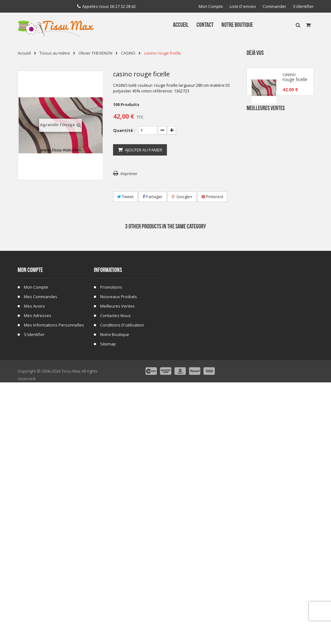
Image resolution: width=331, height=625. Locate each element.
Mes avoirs (34, 542)
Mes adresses (37, 551)
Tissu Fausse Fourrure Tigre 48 (293, 307)
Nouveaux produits (118, 532)
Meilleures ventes (117, 542)
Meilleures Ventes (266, 125)
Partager (153, 196)
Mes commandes (40, 532)
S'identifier (303, 6)
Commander (274, 6)
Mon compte (211, 6)
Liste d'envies (243, 6)
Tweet (125, 196)
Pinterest (212, 196)
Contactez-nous (115, 551)
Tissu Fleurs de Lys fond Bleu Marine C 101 (293, 269)
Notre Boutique (114, 570)
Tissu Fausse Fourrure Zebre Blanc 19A (294, 193)
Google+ (182, 196)
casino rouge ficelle (294, 79)
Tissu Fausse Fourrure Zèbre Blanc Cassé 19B (294, 231)
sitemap (108, 580)
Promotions (111, 523)
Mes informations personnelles (54, 561)
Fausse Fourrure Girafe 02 (294, 382)
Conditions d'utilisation (122, 561)
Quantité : (124, 130)
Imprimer (129, 173)
